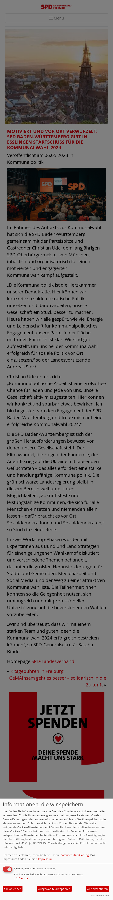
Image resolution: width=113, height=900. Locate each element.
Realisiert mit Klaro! (99, 895)
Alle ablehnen (13, 889)
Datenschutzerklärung (74, 855)
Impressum (45, 859)
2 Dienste (21, 878)
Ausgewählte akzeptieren (54, 889)
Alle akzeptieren (97, 889)
